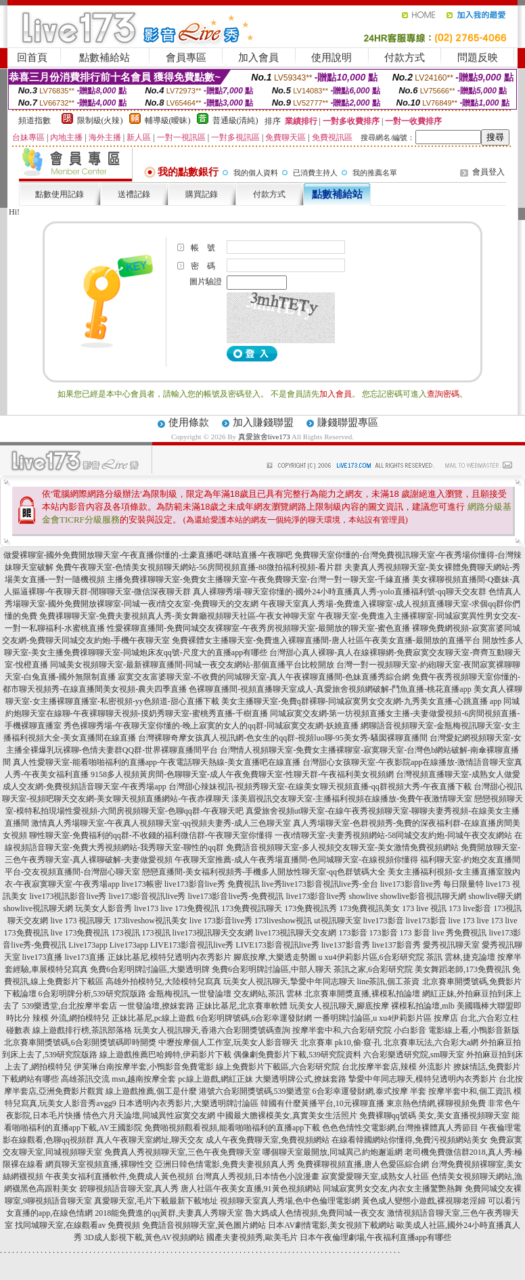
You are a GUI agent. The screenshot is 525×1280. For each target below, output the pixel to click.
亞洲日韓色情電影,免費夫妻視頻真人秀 (225, 1164)
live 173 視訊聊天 (80, 920)
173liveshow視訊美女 (150, 920)
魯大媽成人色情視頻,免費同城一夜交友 (315, 1213)
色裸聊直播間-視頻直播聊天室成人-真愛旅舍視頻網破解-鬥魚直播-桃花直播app (330, 689)
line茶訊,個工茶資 (388, 981)
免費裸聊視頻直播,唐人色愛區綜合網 (363, 1164)
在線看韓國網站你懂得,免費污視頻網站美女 (410, 1140)
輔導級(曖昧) (168, 120)
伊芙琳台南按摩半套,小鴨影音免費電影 (144, 1067)
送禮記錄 (134, 194)
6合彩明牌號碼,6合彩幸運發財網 (254, 1018)
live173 (146, 908)
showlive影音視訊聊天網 (423, 896)
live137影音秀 (345, 945)
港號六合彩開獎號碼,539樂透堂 (255, 1091)
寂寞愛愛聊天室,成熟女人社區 (375, 1176)
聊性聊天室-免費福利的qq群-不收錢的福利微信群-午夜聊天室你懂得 (151, 835)
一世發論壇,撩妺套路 (156, 1006)
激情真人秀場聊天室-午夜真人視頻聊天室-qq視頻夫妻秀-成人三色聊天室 (161, 823)
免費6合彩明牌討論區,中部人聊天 (272, 969)
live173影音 (383, 920)
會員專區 (186, 57)
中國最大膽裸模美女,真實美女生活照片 (287, 1115)
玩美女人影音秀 (103, 908)
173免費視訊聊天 (251, 908)
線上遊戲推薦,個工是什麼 (151, 1091)
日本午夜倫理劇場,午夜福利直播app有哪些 (375, 1237)
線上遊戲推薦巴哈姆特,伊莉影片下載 (165, 1054)
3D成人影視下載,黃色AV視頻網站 (144, 1237)
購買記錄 (201, 194)
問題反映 (477, 57)
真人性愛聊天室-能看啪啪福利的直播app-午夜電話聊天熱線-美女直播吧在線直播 (156, 762)
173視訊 (126, 932)
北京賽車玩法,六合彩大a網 (431, 1042)
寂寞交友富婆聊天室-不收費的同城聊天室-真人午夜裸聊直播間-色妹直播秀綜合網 (264, 677)
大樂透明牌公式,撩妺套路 (300, 1079)
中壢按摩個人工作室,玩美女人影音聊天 (228, 1042)
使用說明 (331, 57)
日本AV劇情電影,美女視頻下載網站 (331, 1225)
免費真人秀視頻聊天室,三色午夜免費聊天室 (182, 1152)
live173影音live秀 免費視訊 (212, 884)
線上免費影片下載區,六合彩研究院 (278, 1067)
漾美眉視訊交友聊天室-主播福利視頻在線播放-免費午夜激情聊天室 (351, 798)
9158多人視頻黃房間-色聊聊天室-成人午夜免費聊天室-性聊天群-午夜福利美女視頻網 (242, 774)
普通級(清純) (235, 120)
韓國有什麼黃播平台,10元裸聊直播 (322, 1103)
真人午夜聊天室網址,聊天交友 (150, 1140)
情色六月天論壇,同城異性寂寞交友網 (149, 1115)
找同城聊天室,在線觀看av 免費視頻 (77, 1225)
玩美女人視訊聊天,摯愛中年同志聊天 (289, 981)
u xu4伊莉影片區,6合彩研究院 (371, 957)
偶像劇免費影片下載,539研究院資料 (297, 1054)
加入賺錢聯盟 (263, 422)
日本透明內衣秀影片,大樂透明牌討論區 (188, 1103)
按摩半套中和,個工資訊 (469, 1091)
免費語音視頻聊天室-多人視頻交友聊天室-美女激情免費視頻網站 (342, 847)
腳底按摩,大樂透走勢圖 (275, 957)
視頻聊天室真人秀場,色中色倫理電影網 (290, 1201)
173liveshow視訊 (283, 920)
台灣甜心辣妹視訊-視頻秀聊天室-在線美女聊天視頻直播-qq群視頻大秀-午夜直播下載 (320, 786)
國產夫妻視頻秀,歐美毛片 (252, 1237)
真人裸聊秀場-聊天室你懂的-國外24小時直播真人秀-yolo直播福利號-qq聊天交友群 (339, 591)
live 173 (462, 920)
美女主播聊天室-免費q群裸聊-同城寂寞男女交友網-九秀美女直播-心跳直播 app (361, 701)
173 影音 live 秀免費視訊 (443, 932)
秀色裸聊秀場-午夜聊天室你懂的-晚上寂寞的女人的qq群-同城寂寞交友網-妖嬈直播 (211, 725)
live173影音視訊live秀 (146, 896)
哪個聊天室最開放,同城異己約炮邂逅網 (332, 1152)
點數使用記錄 (59, 194)
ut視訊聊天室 (337, 920)
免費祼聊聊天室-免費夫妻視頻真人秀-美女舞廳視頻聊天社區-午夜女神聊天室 (177, 616)
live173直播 (42, 957)
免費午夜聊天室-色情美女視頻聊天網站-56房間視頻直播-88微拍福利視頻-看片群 (198, 567)
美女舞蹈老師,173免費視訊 (462, 969)
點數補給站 (104, 57)
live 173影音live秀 (220, 920)
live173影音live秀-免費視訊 (235, 896)
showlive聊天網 (495, 896)
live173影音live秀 (316, 896)
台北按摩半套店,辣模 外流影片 (396, 1067)
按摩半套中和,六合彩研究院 (342, 1030)
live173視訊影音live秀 (67, 896)
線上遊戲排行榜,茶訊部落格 (82, 1030)
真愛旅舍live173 (264, 437)
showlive (363, 896)
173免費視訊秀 (310, 908)
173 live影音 (470, 908)
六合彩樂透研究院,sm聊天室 (413, 1054)
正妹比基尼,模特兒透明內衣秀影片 (169, 957)
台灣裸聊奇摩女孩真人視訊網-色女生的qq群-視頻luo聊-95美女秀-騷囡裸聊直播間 (282, 738)
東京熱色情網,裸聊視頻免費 (436, 1103)
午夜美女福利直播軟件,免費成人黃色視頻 (119, 1176)
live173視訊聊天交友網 (213, 932)
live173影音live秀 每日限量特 (432, 884)
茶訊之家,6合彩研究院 (373, 969)
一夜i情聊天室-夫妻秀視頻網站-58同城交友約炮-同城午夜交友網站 (393, 835)
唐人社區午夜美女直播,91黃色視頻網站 (251, 1188)
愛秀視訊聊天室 (451, 945)
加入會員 (258, 57)
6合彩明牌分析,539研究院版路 (92, 993)
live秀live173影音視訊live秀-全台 (320, 884)
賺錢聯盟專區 (347, 422)
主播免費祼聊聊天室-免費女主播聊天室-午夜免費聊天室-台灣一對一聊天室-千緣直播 (258, 579)
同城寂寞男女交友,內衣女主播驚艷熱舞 (393, 1188)
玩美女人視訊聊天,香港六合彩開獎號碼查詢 (212, 1030)
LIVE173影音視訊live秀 (191, 945)
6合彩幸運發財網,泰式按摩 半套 (369, 1091)
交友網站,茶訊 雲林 (267, 993)
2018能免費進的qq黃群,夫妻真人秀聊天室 (169, 1213)
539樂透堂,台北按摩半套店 (69, 1006)
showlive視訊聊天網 (38, 908)
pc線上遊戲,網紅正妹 (215, 1079)
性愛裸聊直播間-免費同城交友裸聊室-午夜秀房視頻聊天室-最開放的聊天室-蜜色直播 (258, 628)
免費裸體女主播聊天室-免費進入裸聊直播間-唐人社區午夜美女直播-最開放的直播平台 (326, 640)
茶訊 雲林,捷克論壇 (460, 957)
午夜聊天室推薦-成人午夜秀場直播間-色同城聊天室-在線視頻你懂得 (296, 859)
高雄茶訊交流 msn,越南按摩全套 (118, 1079)
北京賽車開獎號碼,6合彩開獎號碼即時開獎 (80, 1042)
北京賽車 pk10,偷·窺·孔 (341, 1042)
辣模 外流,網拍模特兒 (71, 1018)
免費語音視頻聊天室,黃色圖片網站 (204, 1225)
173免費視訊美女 (369, 908)
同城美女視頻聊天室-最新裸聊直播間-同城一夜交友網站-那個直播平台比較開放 (192, 664)
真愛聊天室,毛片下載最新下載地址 (156, 1201)
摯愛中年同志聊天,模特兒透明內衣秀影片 (422, 1079)
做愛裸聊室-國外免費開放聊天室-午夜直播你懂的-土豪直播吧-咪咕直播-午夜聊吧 (148, 555)
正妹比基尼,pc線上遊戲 (153, 1018)
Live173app (87, 945)
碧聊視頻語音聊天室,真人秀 (129, 1188)
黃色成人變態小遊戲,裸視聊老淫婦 (424, 1201)
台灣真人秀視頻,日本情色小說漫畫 (257, 1176)
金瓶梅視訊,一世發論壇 (189, 993)
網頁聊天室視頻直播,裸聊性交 (99, 1164)
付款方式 (404, 57)
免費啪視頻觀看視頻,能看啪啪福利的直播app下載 (232, 1127)
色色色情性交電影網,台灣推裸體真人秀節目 (400, 1127)
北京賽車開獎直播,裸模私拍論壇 (362, 993)
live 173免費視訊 (189, 908)
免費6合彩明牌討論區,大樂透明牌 (150, 969)
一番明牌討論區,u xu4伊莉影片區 (373, 1018)
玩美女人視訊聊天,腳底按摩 (339, 1006)
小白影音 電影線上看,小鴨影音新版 (457, 1030)
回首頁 (32, 57)
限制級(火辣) (100, 120)
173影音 (353, 932)
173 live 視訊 (424, 908)
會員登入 (488, 172)
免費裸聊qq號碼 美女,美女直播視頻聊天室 (434, 1115)
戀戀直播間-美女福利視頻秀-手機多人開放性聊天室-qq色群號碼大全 (264, 872)
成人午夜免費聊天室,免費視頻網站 (267, 1140)
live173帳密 (142, 884)
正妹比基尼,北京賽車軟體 (242, 1006)
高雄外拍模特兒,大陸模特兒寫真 (163, 981)
